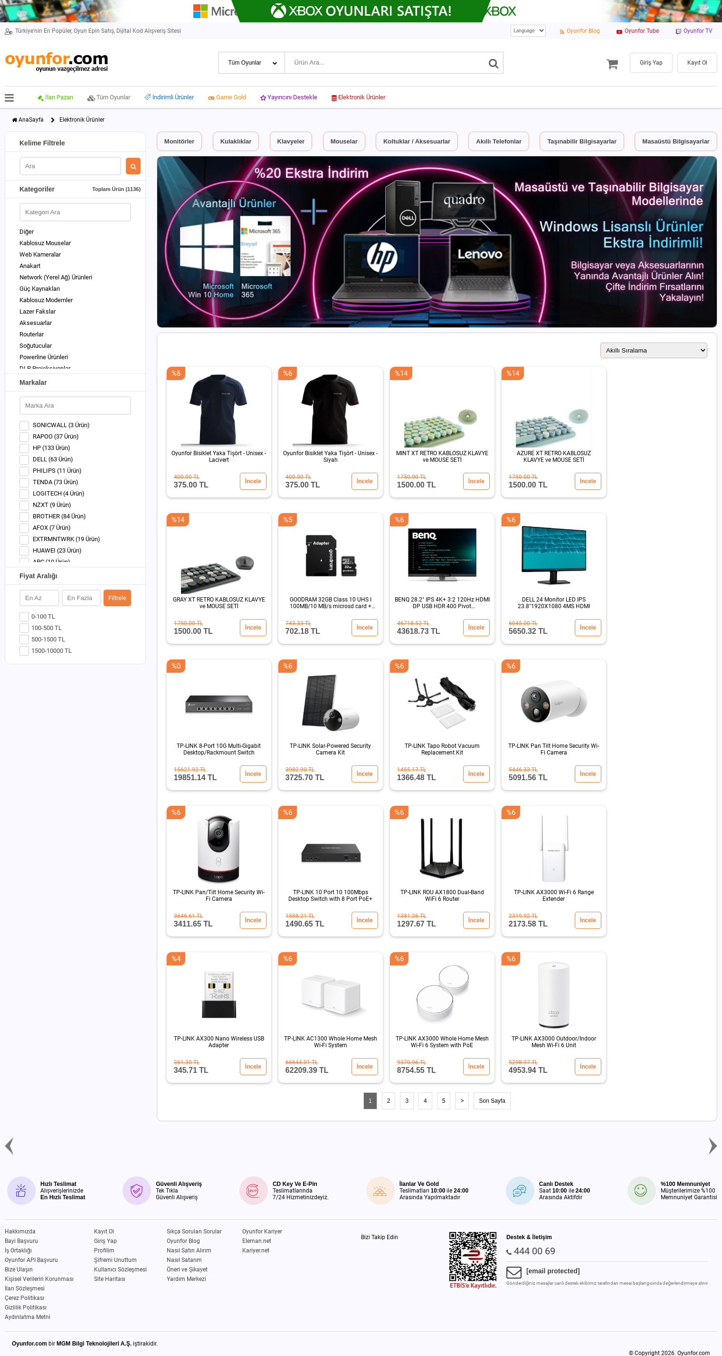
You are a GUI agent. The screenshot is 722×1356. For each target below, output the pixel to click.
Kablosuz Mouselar (45, 243)
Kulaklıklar (236, 141)
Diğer (26, 231)
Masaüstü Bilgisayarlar (676, 141)
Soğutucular (35, 345)
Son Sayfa (492, 1101)
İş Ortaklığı (18, 1250)
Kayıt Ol (104, 1231)
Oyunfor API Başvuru (31, 1260)
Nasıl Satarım (184, 1260)
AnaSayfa (31, 119)
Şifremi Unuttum (115, 1260)
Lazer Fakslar (37, 311)
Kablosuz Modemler (46, 300)
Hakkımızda (20, 1231)
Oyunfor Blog (183, 1241)
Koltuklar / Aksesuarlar (416, 141)
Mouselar (344, 141)
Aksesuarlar (35, 322)
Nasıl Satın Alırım (189, 1250)
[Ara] (494, 63)
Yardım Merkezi (186, 1279)
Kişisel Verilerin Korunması (39, 1279)
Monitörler (179, 141)
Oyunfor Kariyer (262, 1231)
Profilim (104, 1250)
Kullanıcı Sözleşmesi (120, 1269)
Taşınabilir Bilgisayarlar (582, 141)
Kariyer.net (255, 1250)
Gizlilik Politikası (26, 1307)
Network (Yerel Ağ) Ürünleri (55, 277)
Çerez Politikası (24, 1298)
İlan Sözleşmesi (25, 1288)
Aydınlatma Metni (27, 1317)
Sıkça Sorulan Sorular (194, 1231)
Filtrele (117, 598)
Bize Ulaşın (19, 1269)
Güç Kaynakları (39, 288)
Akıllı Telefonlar (499, 141)
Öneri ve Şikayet (187, 1269)
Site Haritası (109, 1279)
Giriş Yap (105, 1241)
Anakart (29, 265)
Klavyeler (291, 141)
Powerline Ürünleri (43, 357)
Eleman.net (256, 1241)
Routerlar (31, 334)
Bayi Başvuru (21, 1241)
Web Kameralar (40, 254)
